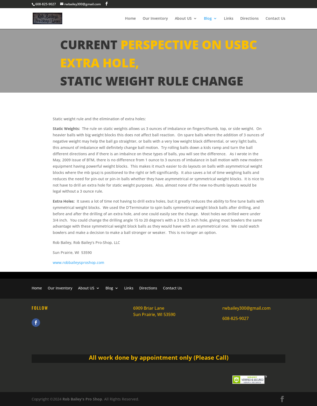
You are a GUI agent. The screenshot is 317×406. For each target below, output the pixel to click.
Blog (208, 19)
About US (183, 19)
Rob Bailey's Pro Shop (81, 399)
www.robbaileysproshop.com (78, 262)
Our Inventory (155, 19)
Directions (249, 19)
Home (130, 19)
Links (228, 19)
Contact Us (275, 19)
